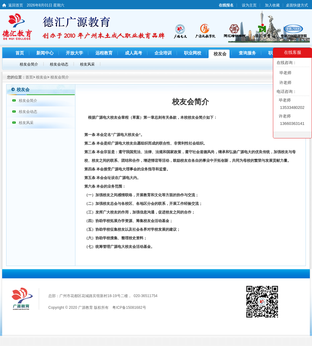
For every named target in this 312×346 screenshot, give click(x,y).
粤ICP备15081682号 (129, 307)
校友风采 (26, 123)
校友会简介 (59, 77)
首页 (29, 77)
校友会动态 (28, 111)
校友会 (41, 77)
